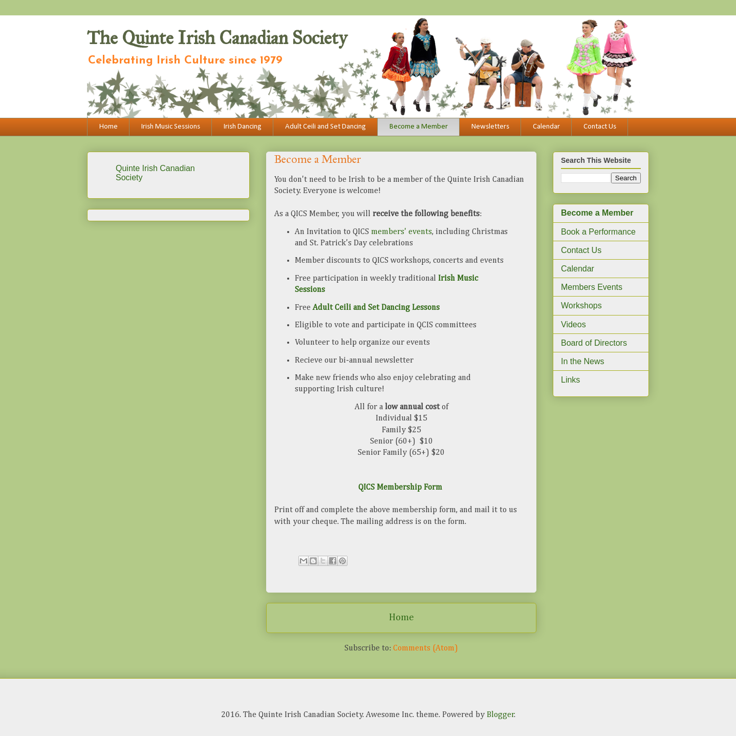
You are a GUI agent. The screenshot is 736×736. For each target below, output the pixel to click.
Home (108, 127)
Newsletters (490, 127)
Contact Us (599, 127)
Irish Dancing (243, 127)
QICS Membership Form (400, 487)
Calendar (546, 127)
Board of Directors (594, 343)
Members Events (591, 287)
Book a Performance (598, 231)
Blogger (500, 715)
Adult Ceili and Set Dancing (325, 127)
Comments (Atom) (425, 648)
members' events (401, 232)
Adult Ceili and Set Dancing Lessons (376, 308)
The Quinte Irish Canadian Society (217, 38)
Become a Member (418, 127)
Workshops (581, 305)
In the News (582, 361)
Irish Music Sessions (170, 127)
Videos (573, 324)
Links (570, 379)
